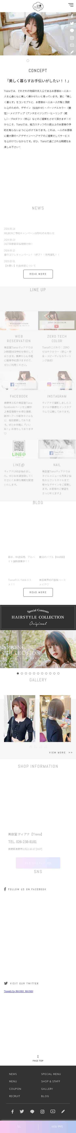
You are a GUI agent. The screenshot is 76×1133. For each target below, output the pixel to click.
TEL (19, 1126)
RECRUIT (14, 1096)
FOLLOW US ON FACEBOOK (27, 889)
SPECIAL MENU (51, 1074)
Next (70, 649)
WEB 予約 (57, 1126)
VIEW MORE (57, 752)
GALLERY (47, 1089)
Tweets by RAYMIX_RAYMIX (18, 991)
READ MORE (38, 274)
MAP (39, 852)
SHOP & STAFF (50, 1081)
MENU (13, 1081)
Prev (5, 649)
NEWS (13, 1074)
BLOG (45, 1096)
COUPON (15, 1089)
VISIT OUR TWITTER (24, 983)
